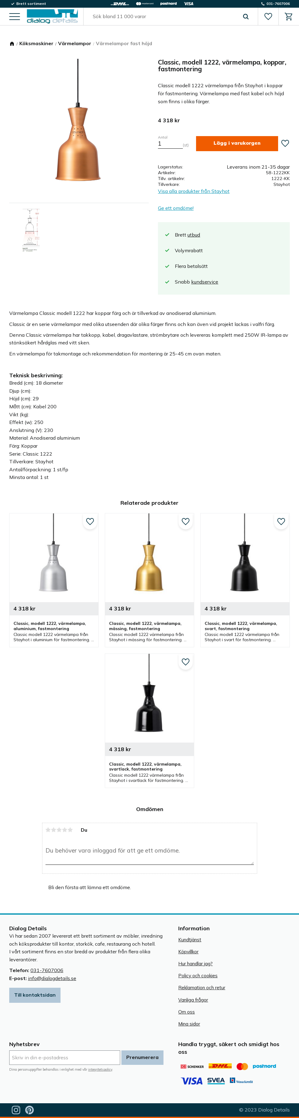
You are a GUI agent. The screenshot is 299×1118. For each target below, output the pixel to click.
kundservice (204, 282)
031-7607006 (46, 970)
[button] (14, 17)
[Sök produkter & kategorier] (164, 16)
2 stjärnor (54, 830)
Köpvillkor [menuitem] (188, 952)
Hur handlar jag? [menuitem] (195, 964)
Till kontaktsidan (35, 995)
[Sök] (246, 16)
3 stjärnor (59, 830)
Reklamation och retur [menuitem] (201, 988)
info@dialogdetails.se (52, 978)
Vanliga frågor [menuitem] (193, 1000)
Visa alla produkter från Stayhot (194, 191)
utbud (193, 235)
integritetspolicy (100, 1069)
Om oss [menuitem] (186, 1012)
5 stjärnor (70, 830)
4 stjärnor (65, 830)
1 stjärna (48, 830)
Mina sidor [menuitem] (189, 1024)
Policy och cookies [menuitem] (198, 976)
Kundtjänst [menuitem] (189, 940)
